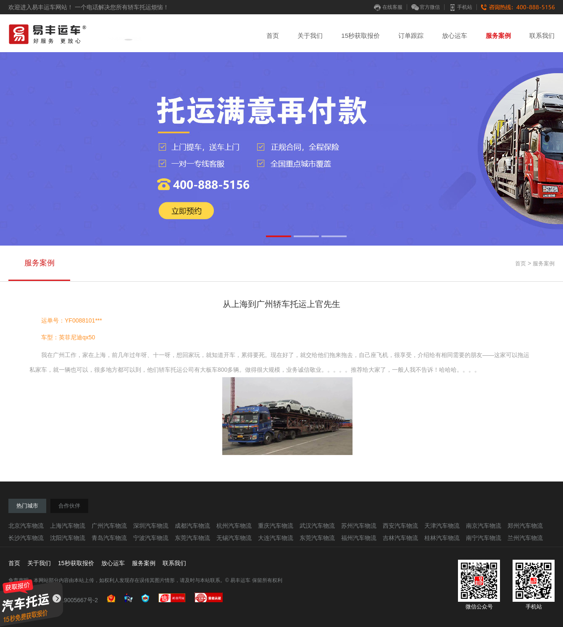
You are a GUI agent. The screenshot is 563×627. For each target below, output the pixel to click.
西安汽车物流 (400, 525)
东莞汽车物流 (192, 537)
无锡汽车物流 (234, 537)
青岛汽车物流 (109, 537)
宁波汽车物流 (150, 537)
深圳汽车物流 (150, 525)
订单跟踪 (411, 35)
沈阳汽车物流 (67, 537)
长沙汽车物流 (26, 537)
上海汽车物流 (67, 525)
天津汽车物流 (442, 525)
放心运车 (454, 35)
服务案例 (498, 35)
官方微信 (425, 7)
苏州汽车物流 (358, 525)
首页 (272, 35)
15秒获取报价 (360, 35)
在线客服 (388, 7)
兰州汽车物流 (525, 537)
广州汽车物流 (109, 525)
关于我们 (310, 35)
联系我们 (542, 35)
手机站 (460, 7)
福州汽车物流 (358, 537)
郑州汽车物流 (525, 525)
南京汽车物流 (483, 525)
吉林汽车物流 (400, 537)
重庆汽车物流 (275, 525)
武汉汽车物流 (317, 525)
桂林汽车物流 (442, 537)
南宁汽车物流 (483, 537)
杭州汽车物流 (234, 525)
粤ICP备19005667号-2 (68, 600)
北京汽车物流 (26, 525)
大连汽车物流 (275, 537)
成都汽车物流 (192, 525)
